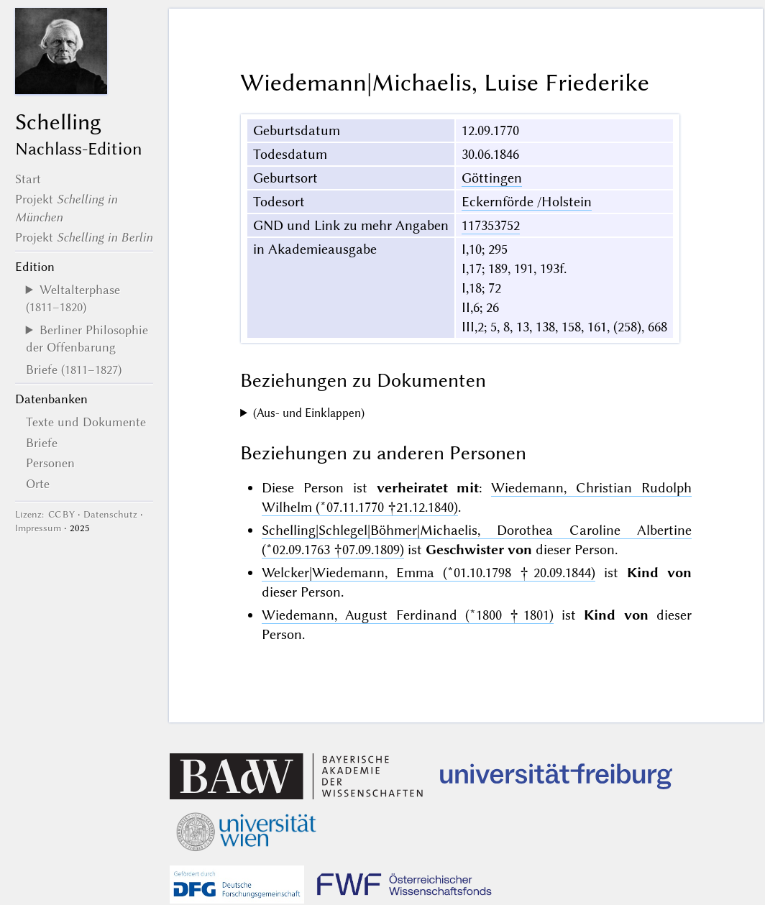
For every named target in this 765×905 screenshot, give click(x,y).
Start (28, 179)
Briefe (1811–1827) (74, 369)
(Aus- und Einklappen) (309, 413)
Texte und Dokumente (86, 422)
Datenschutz (110, 514)
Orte (38, 484)
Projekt (83, 237)
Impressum (38, 528)
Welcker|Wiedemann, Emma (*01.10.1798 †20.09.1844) (428, 572)
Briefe (42, 443)
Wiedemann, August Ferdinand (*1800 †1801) (408, 615)
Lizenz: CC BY (45, 514)
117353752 (491, 225)
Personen (50, 463)
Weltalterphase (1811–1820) (73, 298)
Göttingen (492, 178)
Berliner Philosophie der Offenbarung (87, 338)
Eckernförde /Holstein (527, 201)
